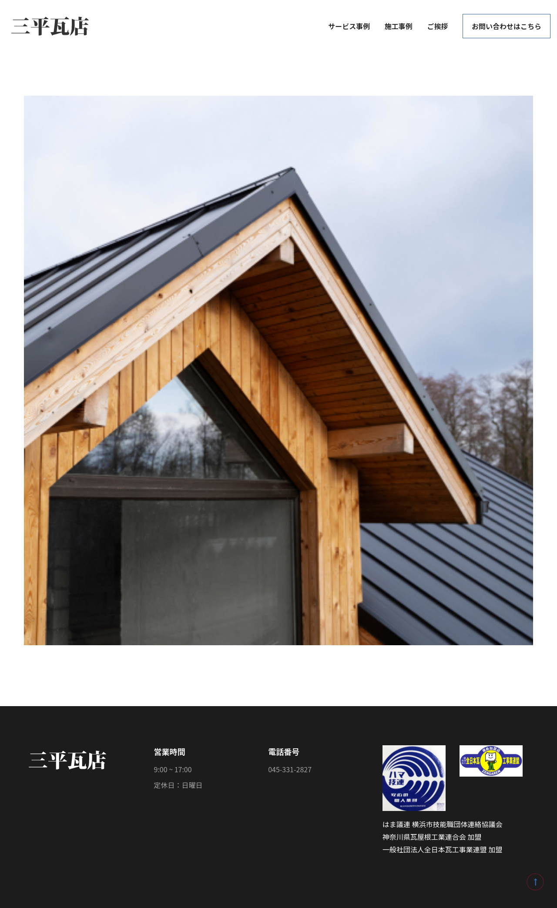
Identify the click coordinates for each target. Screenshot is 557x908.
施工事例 (399, 26)
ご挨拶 (437, 26)
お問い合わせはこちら (506, 26)
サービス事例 (349, 26)
